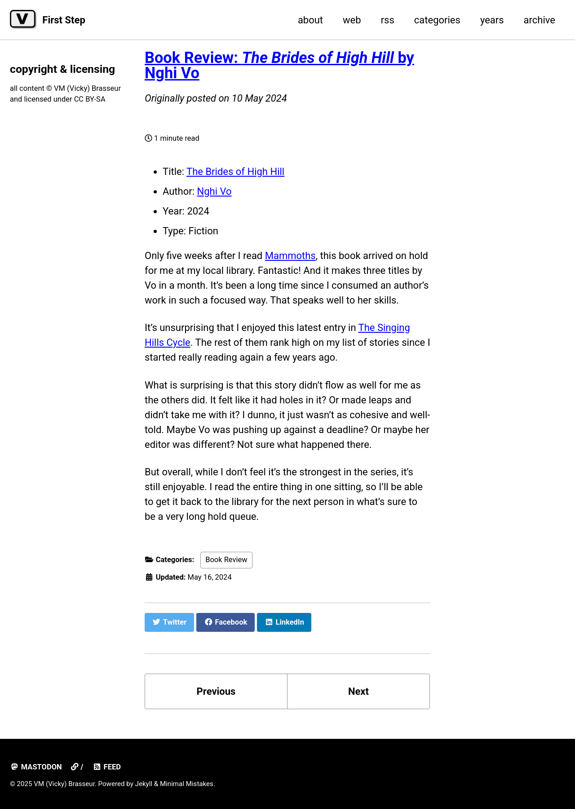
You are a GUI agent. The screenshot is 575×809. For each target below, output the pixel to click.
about (310, 20)
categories (437, 20)
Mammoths (290, 255)
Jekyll (144, 784)
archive (539, 20)
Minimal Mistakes (186, 784)
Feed (107, 767)
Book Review (226, 559)
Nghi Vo (214, 191)
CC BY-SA (90, 99)
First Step (63, 20)
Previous (216, 691)
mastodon (36, 767)
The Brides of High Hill (235, 171)
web (352, 20)
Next (358, 691)
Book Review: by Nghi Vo (279, 65)
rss (387, 20)
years (492, 20)
